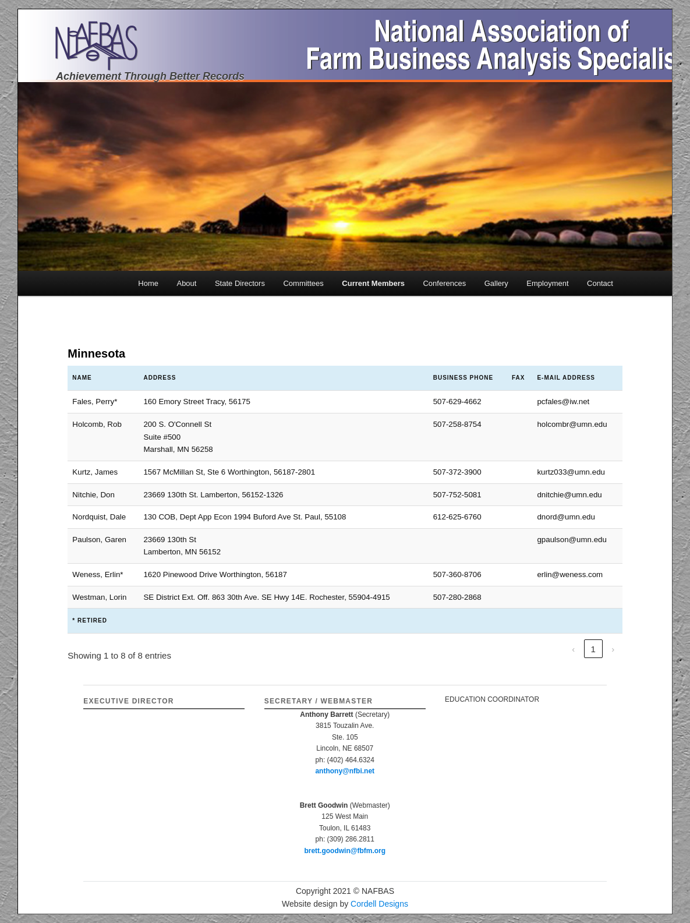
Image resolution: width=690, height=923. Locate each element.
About (186, 283)
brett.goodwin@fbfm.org (344, 851)
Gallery (496, 283)
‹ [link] (573, 649)
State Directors (240, 283)
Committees (303, 283)
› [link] (612, 649)
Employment (547, 283)
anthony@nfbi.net (344, 771)
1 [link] (592, 649)
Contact (600, 283)
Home (148, 283)
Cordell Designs (379, 903)
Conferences (444, 283)
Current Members (373, 283)
